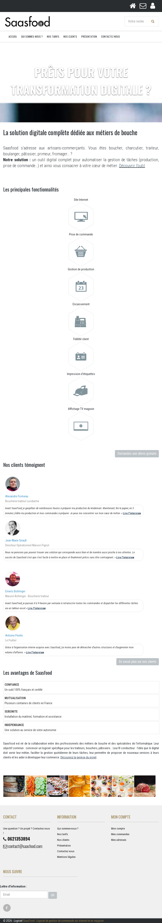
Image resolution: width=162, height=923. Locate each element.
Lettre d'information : (13, 886)
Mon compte (118, 828)
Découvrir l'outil (132, 165)
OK (52, 895)
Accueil (13, 36)
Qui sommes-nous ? (32, 36)
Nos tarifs (53, 36)
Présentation (89, 36)
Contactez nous (110, 36)
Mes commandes (120, 834)
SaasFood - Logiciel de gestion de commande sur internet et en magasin (63, 920)
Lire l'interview (132, 513)
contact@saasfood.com (22, 846)
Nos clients (70, 36)
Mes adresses (118, 839)
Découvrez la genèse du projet (78, 757)
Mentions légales (66, 856)
